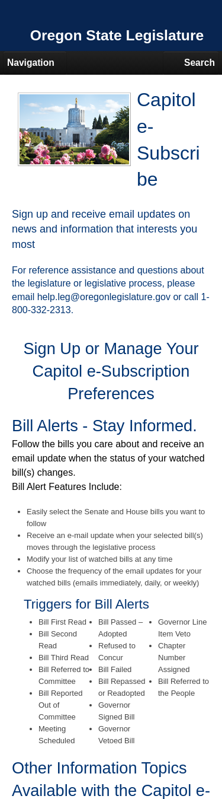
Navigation (30, 63)
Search (199, 63)
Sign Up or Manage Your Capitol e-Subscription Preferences (110, 371)
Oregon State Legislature (117, 35)
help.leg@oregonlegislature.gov (103, 297)
